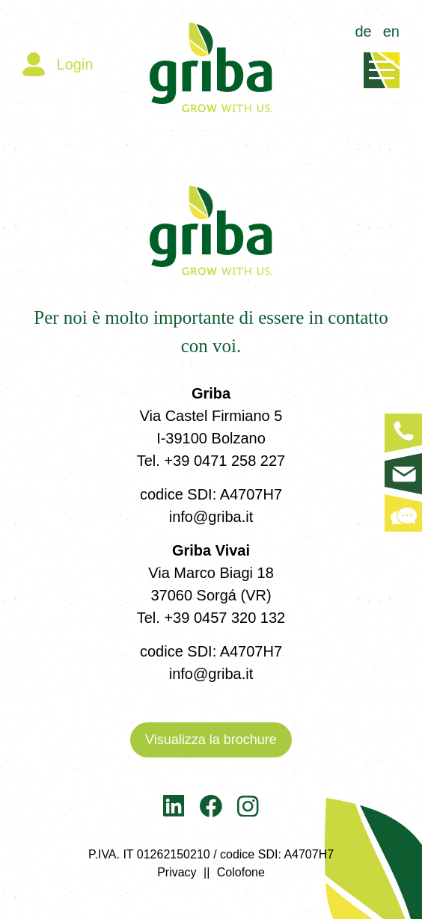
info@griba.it (211, 516)
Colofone (241, 872)
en (391, 31)
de (363, 31)
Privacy (176, 872)
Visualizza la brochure (211, 739)
